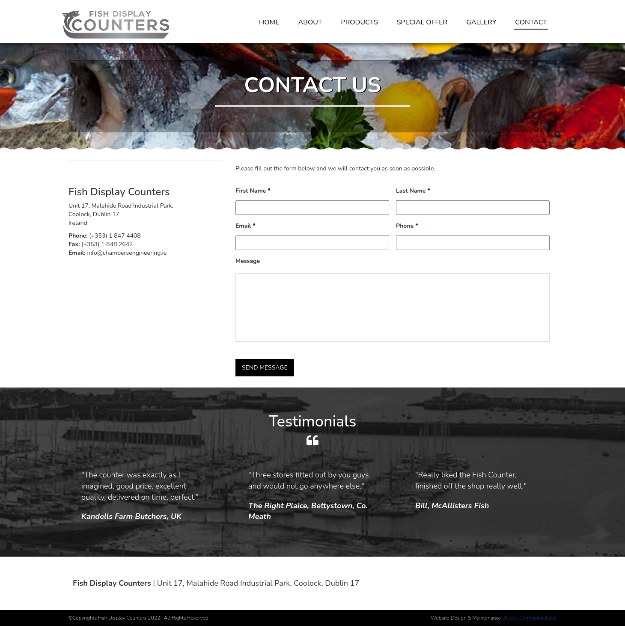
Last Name (413, 191)
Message (247, 261)
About (310, 22)
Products (359, 22)
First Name (253, 191)
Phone (407, 226)
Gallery (481, 22)
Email (245, 226)
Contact (531, 22)
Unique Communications (529, 617)
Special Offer (422, 22)
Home (269, 22)
